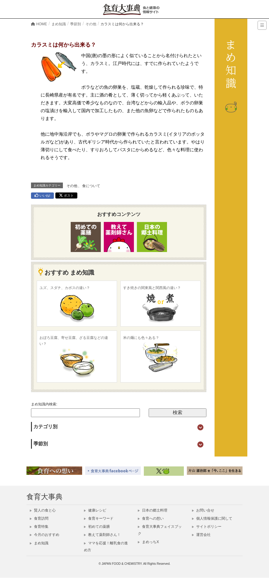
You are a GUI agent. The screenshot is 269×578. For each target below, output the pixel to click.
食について (91, 186)
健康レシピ (95, 510)
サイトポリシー (206, 526)
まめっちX (148, 542)
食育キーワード (98, 518)
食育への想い (151, 518)
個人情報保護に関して (212, 518)
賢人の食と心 (43, 510)
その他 (71, 186)
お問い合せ (203, 510)
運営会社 (201, 535)
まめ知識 (39, 543)
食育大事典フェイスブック (160, 530)
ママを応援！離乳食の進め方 (106, 546)
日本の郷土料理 (152, 510)
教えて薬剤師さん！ (102, 535)
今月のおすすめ (44, 535)
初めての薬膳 (97, 526)
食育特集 (39, 526)
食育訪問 (39, 518)
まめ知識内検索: (44, 404)
